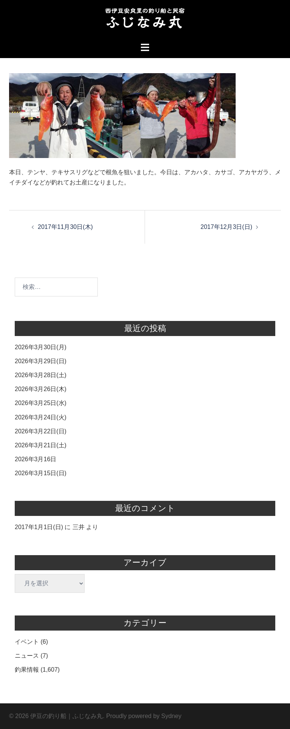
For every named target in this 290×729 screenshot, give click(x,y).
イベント (27, 641)
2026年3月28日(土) (40, 375)
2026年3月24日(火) (40, 417)
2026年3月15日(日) (40, 473)
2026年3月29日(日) (40, 361)
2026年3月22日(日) (40, 431)
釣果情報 (27, 669)
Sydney (171, 716)
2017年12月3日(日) (226, 227)
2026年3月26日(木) (40, 389)
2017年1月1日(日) (39, 527)
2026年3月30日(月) (40, 347)
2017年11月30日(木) (65, 227)
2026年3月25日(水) (40, 403)
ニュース (27, 655)
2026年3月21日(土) (40, 445)
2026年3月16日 (35, 459)
